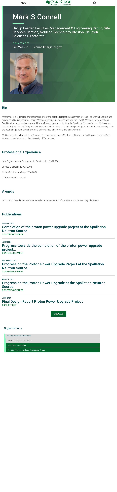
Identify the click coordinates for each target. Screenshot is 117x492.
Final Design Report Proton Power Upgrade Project (42, 301)
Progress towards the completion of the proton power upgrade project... (52, 247)
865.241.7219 (21, 47)
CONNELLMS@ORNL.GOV (48, 47)
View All (58, 313)
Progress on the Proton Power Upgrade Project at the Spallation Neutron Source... (53, 266)
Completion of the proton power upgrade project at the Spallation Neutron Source (54, 229)
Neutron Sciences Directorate (19, 336)
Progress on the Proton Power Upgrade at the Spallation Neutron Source (53, 285)
